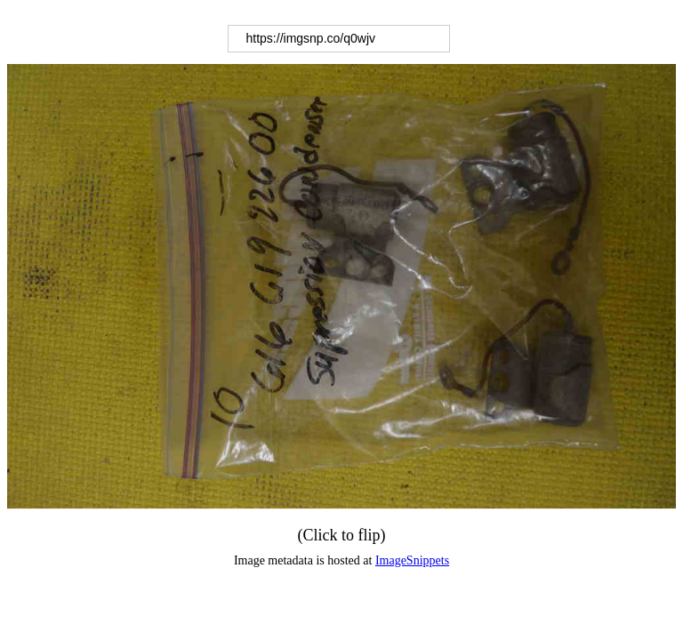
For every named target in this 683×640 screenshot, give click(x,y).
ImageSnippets (412, 560)
